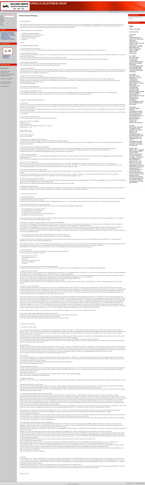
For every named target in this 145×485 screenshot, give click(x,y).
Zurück (141, 11)
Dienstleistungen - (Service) (7, 33)
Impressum (129, 483)
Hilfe (111, 11)
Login (1, 11)
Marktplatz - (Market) (6, 37)
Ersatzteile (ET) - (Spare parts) (8, 35)
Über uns (116, 11)
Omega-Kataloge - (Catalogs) (8, 39)
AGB (133, 483)
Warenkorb (125, 11)
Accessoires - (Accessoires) (7, 32)
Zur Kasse (132, 11)
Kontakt (137, 11)
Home (120, 11)
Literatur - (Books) (5, 36)
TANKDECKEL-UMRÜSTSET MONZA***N (6, 56)
